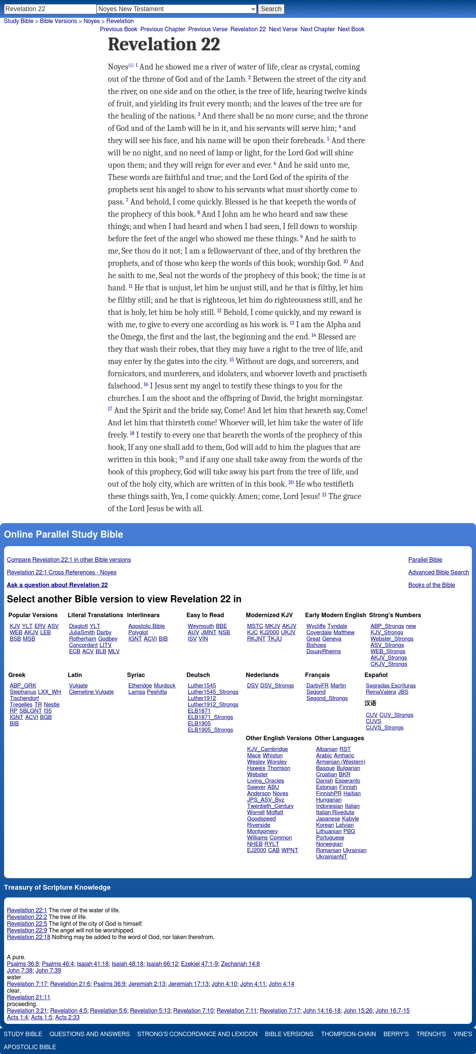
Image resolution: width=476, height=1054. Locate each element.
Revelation (120, 21)
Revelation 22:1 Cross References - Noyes (62, 573)
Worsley (277, 762)
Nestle (52, 704)
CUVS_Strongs (385, 728)
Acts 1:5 (41, 1018)
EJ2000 (256, 850)
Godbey (108, 639)
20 (291, 482)
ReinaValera (381, 692)
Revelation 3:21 (27, 1011)
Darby (104, 632)
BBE (221, 626)
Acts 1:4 (17, 1018)
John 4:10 (224, 984)
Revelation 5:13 (150, 1011)
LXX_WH (49, 692)
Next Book (351, 29)
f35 (48, 711)
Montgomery (262, 831)
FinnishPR (329, 793)
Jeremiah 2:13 (146, 984)
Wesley (256, 762)
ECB (74, 651)
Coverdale (319, 632)
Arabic (324, 755)
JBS (403, 692)
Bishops (316, 645)
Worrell (256, 812)
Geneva (331, 639)
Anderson (259, 793)
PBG (350, 831)
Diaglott (78, 626)
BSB (15, 639)
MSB (29, 639)
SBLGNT (30, 711)
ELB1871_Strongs (210, 717)
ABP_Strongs (387, 626)
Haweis (256, 768)
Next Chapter (317, 29)
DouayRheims (323, 651)
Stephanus (23, 692)
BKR (344, 774)
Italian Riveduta (335, 812)
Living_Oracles (265, 781)
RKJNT (256, 639)
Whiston (273, 755)
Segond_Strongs (327, 698)
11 (130, 286)
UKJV (288, 632)
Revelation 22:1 (27, 910)
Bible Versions (58, 21)
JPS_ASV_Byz (265, 800)
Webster (257, 774)
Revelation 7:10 (193, 1011)
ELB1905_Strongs (210, 730)
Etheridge (140, 686)
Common (281, 838)
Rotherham (82, 639)
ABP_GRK (23, 686)
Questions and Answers (89, 1034)
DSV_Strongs (277, 686)
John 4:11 (253, 984)
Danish (324, 781)
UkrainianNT (331, 857)
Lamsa (136, 692)
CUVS (374, 721)
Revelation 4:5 (68, 1011)
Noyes (280, 793)
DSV (253, 686)
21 (324, 494)
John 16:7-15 (393, 1011)
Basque (325, 768)
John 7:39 (48, 971)
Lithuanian (329, 831)
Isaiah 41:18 (93, 964)
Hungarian (329, 800)
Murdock (165, 686)
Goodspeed (261, 819)
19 (181, 458)
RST (345, 749)
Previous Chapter (163, 29)
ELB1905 (199, 723)
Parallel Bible (425, 560)
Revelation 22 (248, 29)
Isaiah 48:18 (127, 964)
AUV (193, 632)
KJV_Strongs (386, 632)
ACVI (150, 639)
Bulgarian (348, 768)
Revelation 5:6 (108, 1011)
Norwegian (329, 844)
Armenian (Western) (341, 762)
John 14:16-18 (322, 1011)
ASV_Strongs (387, 645)
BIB (163, 639)
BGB (46, 717)
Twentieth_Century (270, 806)
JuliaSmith (82, 632)
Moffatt (275, 812)
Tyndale (337, 626)
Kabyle (350, 819)
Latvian (345, 825)
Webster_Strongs (392, 639)
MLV (114, 651)
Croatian (326, 774)
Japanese (328, 819)
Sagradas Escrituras (391, 686)
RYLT (271, 844)
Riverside (258, 825)
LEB (45, 632)
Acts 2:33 (67, 1018)
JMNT (209, 632)
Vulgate (78, 686)
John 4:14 (282, 984)
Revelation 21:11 (29, 997)
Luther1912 (202, 698)
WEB (16, 632)
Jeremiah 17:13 (188, 984)
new (411, 626)
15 (231, 360)
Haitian (352, 793)
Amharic (344, 755)
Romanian (328, 850)
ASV (53, 626)
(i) (131, 65)
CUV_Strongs (396, 715)
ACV (88, 651)
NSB (224, 632)
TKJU (274, 639)
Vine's (463, 1034)
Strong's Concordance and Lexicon (197, 1034)
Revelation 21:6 (70, 984)
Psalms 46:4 (58, 964)
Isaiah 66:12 (162, 964)
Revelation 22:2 (27, 917)
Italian (352, 806)
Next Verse (283, 29)
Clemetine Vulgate (91, 692)
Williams (257, 838)
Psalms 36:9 (109, 984)
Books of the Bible (431, 585)
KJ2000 (269, 632)
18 (132, 433)
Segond (315, 692)
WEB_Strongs (387, 651)
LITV (106, 645)
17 (110, 409)
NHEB (255, 844)
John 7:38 (20, 971)
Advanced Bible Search (438, 573)
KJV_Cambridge (267, 749)
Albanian (327, 749)
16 (146, 384)
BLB (101, 651)
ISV (192, 639)
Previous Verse (207, 29)
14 (314, 335)
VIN (203, 639)
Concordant (83, 645)
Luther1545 (202, 686)
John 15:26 (358, 1011)
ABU (273, 787)
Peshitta (157, 692)
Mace (254, 755)
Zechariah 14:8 (240, 964)
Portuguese (330, 838)
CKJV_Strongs (388, 664)
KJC (252, 632)
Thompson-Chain (348, 1034)
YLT (27, 626)
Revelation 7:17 (27, 984)
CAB (274, 850)
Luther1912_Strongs (213, 704)
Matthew (344, 632)
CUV (372, 715)
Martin (338, 686)
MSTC (255, 626)
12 (219, 310)
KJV (15, 626)
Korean (325, 825)
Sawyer (256, 787)
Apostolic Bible (30, 1047)
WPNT (290, 850)
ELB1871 (199, 711)
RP (13, 711)
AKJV (31, 632)
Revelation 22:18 (29, 937)
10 (345, 261)
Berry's (396, 1034)
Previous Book (119, 29)
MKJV (272, 626)
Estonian (326, 787)
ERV (40, 626)
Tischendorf (24, 698)
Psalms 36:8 (23, 964)
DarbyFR (317, 686)
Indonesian (329, 806)
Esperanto (347, 781)
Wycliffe (315, 626)
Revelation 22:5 (27, 924)
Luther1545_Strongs (213, 692)
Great (313, 639)
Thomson (278, 768)
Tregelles (21, 704)
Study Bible (18, 21)
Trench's (431, 1034)
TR (38, 704)
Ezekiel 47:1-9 (199, 964)
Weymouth (201, 626)
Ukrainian (354, 850)
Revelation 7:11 (236, 1011)
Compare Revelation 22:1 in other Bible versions (69, 560)
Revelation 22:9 (27, 931)
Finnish (348, 787)
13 (292, 323)
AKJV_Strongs (388, 658)
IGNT (135, 639)
